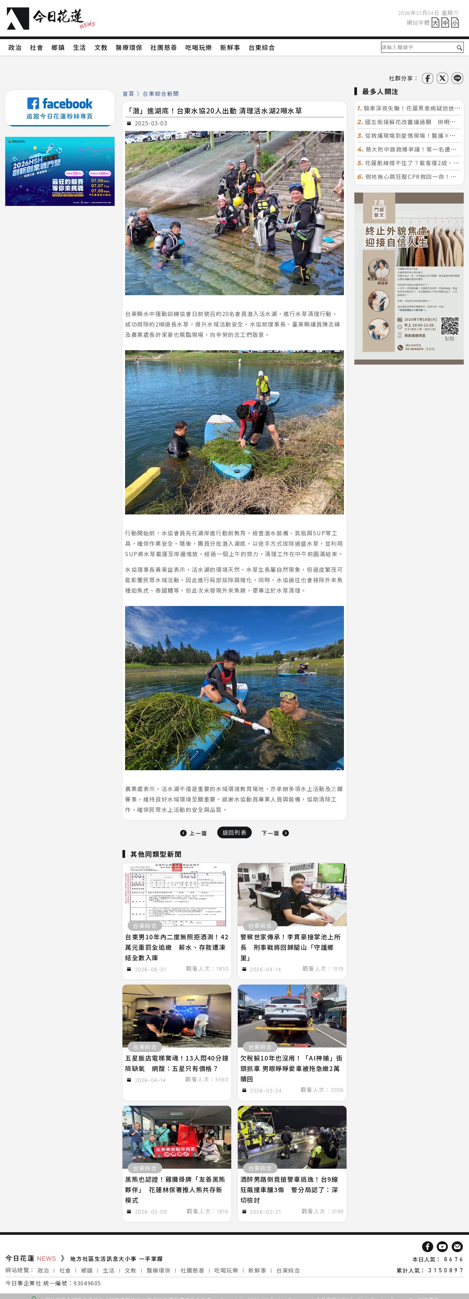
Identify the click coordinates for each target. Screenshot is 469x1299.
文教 (131, 1267)
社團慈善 (192, 1267)
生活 (109, 1267)
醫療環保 (159, 1267)
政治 (43, 1267)
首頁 (128, 93)
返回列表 (234, 832)
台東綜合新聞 (161, 93)
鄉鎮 (87, 1267)
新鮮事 (257, 1267)
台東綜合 (288, 1267)
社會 (65, 1267)
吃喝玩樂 (226, 1267)
